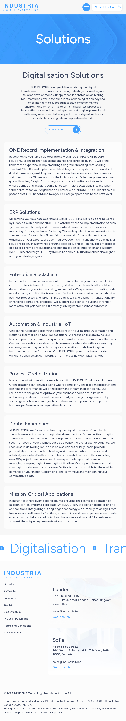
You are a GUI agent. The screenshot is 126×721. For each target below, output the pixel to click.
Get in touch (61, 617)
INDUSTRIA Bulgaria (16, 618)
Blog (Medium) (12, 611)
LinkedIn (9, 584)
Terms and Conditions (17, 625)
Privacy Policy (12, 632)
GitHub (8, 604)
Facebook (10, 598)
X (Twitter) (10, 591)
